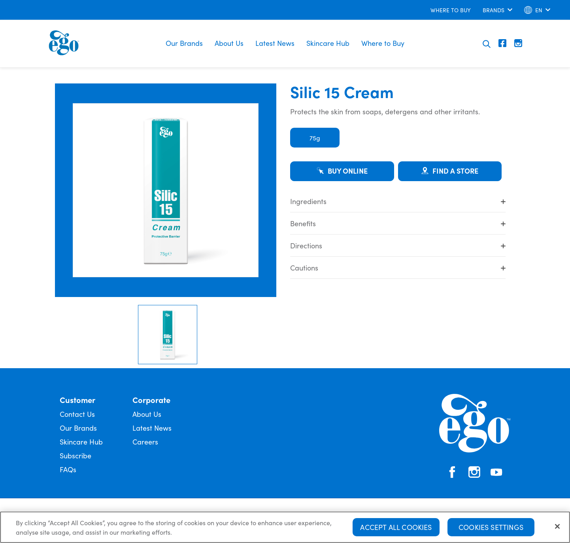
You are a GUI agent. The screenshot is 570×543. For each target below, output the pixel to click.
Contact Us (77, 414)
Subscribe (75, 455)
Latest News (274, 43)
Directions (398, 245)
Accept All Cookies (396, 528)
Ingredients (398, 201)
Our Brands (184, 43)
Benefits (398, 223)
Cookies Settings (491, 528)
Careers (145, 442)
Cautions (398, 267)
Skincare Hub (327, 43)
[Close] (557, 527)
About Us (229, 43)
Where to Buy (382, 43)
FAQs (68, 469)
